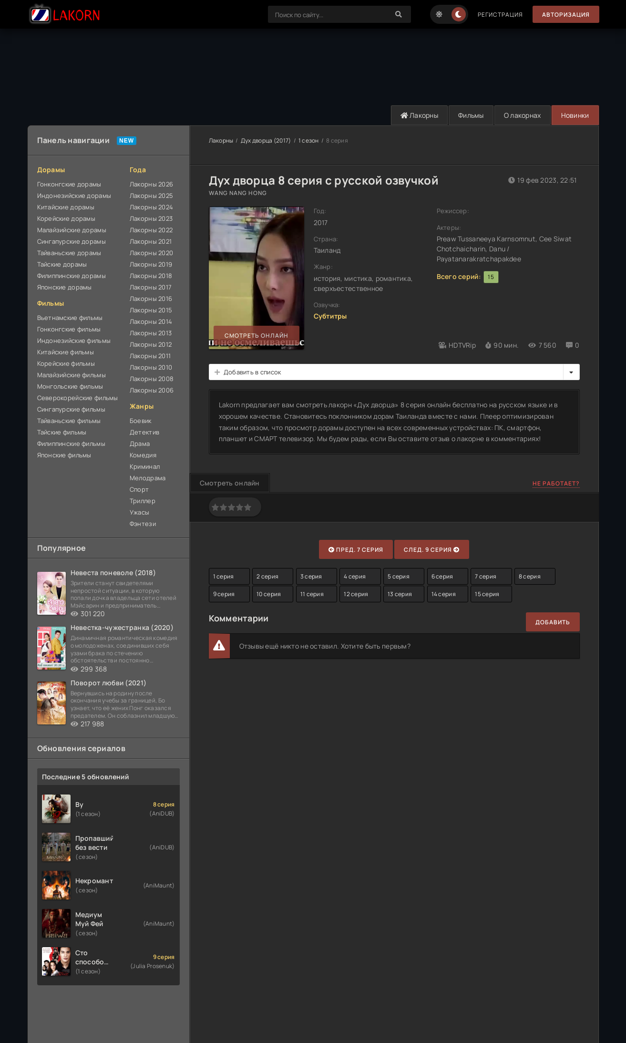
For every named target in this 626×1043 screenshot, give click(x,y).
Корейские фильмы (66, 363)
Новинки (575, 115)
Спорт (139, 489)
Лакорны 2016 (151, 298)
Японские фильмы (64, 455)
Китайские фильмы (65, 352)
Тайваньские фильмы (69, 420)
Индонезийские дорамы (74, 195)
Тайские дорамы (62, 264)
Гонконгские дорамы (69, 184)
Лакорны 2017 (151, 287)
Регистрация (500, 14)
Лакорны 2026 (151, 184)
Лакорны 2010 (151, 367)
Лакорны (419, 115)
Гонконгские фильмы (69, 329)
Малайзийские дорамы (71, 230)
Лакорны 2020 (151, 252)
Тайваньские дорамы (69, 252)
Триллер (142, 500)
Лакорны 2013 (151, 333)
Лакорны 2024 (151, 207)
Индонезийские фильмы (74, 340)
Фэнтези (143, 523)
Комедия (143, 455)
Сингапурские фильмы (71, 409)
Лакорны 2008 (152, 378)
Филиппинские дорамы (71, 275)
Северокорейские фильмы (77, 397)
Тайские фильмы (62, 432)
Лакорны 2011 (150, 355)
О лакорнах (522, 115)
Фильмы (471, 115)
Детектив (144, 432)
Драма (140, 443)
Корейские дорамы (66, 218)
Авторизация (566, 14)
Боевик (141, 420)
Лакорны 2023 (151, 218)
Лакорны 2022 (151, 230)
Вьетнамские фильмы (70, 317)
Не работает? (556, 483)
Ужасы (139, 512)
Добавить (552, 622)
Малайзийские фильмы (71, 375)
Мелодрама (148, 478)
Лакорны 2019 (151, 264)
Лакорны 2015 (151, 310)
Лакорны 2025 (151, 195)
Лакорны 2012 (151, 344)
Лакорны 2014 (151, 321)
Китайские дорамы (65, 207)
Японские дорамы (64, 287)
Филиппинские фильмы (71, 443)
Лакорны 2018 (151, 275)
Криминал (145, 466)
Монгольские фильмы (70, 386)
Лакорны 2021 (151, 241)
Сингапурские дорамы (71, 241)
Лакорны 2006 (152, 390)
